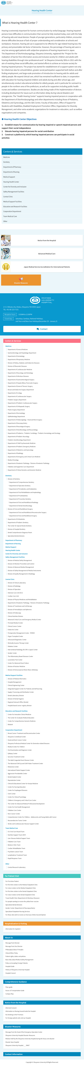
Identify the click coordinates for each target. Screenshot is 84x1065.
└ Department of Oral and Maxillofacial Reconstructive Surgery (27, 512)
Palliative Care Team (14, 842)
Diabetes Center (13, 646)
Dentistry (6, 162)
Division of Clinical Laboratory (17, 583)
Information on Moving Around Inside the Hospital (20, 1011)
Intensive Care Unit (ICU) (15, 593)
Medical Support (9, 177)
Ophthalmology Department (16, 416)
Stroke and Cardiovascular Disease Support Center (23, 824)
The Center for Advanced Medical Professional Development (26, 804)
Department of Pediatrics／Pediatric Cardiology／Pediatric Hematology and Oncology (34, 433)
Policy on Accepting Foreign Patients (16, 963)
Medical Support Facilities (12, 201)
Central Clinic (8, 196)
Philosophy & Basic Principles (14, 950)
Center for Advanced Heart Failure (18, 663)
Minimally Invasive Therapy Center (18, 643)
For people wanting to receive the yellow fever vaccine (22, 901)
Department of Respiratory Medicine (19, 359)
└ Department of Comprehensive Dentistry (21, 482)
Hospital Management (14, 682)
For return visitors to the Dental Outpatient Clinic (20, 895)
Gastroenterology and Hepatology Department (22, 353)
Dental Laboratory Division (16, 695)
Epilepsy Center (12, 753)
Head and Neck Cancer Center (17, 740)
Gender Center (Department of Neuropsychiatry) (20, 908)
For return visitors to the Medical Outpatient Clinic (20, 888)
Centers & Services (13, 340)
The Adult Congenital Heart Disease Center (21, 760)
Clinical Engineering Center (16, 685)
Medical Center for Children (16, 747)
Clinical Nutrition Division (15, 616)
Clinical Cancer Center (14, 626)
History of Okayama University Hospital (17, 970)
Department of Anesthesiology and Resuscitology (23, 430)
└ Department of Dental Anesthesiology (20, 506)
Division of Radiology (14, 586)
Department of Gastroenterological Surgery (21, 380)
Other (5, 221)
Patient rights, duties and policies (15, 956)
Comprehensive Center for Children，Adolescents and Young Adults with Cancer (32, 817)
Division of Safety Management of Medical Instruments (24, 571)
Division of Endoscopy (14, 613)
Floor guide (8, 987)
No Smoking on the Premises (14, 1015)
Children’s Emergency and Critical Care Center (22, 800)
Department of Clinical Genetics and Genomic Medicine (24, 470)
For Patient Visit (12, 876)
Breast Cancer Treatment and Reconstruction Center (24, 733)
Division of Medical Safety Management (20, 560)
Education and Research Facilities (15, 206)
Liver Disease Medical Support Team (19, 838)
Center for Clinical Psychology (17, 797)
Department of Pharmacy (12, 167)
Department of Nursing (11, 172)
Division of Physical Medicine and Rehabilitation (22, 599)
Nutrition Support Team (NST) (17, 835)
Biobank (10, 724)
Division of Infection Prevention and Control (21, 564)
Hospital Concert (10, 973)
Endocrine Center (13, 630)
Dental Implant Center (14, 777)
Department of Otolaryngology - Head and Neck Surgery (25, 420)
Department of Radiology (15, 453)
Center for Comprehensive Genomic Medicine (22, 721)
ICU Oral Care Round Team (16, 832)
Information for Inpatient (12, 929)
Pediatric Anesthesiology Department (19, 440)
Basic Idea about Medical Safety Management (19, 960)
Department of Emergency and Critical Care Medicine (24, 457)
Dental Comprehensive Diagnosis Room (20, 532)
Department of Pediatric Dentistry (18, 522)
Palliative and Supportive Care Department (21, 467)
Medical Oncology (13, 460)
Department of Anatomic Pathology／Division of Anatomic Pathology (28, 463)
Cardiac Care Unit (13, 596)
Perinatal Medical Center (15, 623)
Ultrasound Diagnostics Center (17, 640)
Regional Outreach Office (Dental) (18, 702)
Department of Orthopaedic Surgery (19, 406)
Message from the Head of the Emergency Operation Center (23, 1032)
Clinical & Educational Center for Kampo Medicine (23, 784)
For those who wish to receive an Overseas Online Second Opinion (25, 915)
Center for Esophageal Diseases (17, 790)
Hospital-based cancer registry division (20, 706)
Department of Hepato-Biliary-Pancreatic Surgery (23, 383)
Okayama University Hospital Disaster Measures (20, 1035)
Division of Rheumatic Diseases (17, 366)
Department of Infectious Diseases (18, 376)
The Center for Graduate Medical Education (21, 718)
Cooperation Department (12, 211)
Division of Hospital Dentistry (16, 529)
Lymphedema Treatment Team (17, 855)
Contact (42, 328)
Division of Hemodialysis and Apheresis (20, 610)
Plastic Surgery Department (16, 410)
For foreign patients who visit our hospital (18, 1018)
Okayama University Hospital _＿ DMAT (17, 1045)
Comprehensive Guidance (16, 981)
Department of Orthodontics (16, 519)
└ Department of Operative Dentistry (19, 486)
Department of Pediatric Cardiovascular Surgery (22, 403)
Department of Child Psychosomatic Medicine (21, 443)
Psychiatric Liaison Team (15, 852)
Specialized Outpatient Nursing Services (17, 911)
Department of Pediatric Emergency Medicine (22, 447)
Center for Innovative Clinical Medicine (19, 714)
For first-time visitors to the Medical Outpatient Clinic (21, 885)
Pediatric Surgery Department (17, 400)
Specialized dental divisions (16, 536)
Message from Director (12, 943)
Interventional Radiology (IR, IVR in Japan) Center (23, 650)
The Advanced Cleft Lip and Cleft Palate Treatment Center (25, 763)
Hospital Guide (9, 966)
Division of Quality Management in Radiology (21, 574)
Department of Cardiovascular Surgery (19, 396)
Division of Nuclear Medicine (16, 666)
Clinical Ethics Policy (11, 953)
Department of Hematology (16, 356)
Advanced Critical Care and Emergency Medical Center (24, 620)
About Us (9, 937)
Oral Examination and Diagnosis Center (20, 750)
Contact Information (14, 1054)
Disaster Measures (13, 1026)
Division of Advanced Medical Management (21, 567)
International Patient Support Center (19, 770)
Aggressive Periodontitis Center (17, 774)
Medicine (6, 157)
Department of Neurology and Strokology (20, 373)
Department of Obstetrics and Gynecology (20, 450)
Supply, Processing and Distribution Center (21, 692)
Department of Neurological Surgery (19, 426)
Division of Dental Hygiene (16, 699)
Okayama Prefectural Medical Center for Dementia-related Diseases (29, 743)
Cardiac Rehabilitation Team (16, 848)
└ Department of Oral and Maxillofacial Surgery (22, 516)
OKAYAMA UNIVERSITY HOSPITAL (7, 3)
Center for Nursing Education (17, 787)
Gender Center (12, 653)
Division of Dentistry (14, 479)
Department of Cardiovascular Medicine (20, 370)
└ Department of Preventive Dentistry (19, 499)
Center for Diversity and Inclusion (14, 186)
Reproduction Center (14, 780)
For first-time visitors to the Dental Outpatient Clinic (21, 891)
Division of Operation (14, 589)
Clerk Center (12, 794)
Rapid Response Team (15, 858)
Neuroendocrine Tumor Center (17, 820)
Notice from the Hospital (15, 1002)
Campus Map (9, 994)
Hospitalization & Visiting (16, 923)
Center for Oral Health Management (19, 807)
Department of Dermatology (16, 413)
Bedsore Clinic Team (14, 845)
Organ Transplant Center (15, 636)
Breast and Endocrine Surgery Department (21, 390)
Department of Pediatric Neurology (18, 437)
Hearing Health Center (11, 182)
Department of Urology (15, 393)
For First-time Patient (12, 881)
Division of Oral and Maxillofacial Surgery (20, 509)
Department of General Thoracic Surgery (20, 386)
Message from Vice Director (13, 946)
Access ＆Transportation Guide (14, 990)
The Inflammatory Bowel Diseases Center (20, 656)
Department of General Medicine (18, 349)
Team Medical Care (10, 216)
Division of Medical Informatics (17, 679)
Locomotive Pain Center (15, 660)
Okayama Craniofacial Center (17, 737)
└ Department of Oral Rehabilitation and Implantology (24, 492)
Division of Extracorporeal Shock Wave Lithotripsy (23, 670)
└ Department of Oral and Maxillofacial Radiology (23, 502)
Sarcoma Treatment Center (16, 757)
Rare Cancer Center (14, 814)
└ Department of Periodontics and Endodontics (22, 489)
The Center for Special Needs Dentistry (20, 526)
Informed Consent (10, 1008)
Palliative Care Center (14, 810)
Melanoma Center (13, 767)
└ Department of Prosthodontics (18, 496)
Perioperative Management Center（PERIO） (22, 633)
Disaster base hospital (12, 1042)
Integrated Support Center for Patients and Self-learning (25, 689)
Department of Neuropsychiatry (17, 423)
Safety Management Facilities (13, 191)
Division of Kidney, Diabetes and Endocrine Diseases (24, 363)
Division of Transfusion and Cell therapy (20, 606)
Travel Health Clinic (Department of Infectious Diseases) (22, 898)
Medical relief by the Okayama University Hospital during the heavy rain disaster (29, 1039)
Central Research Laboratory (16, 867)
